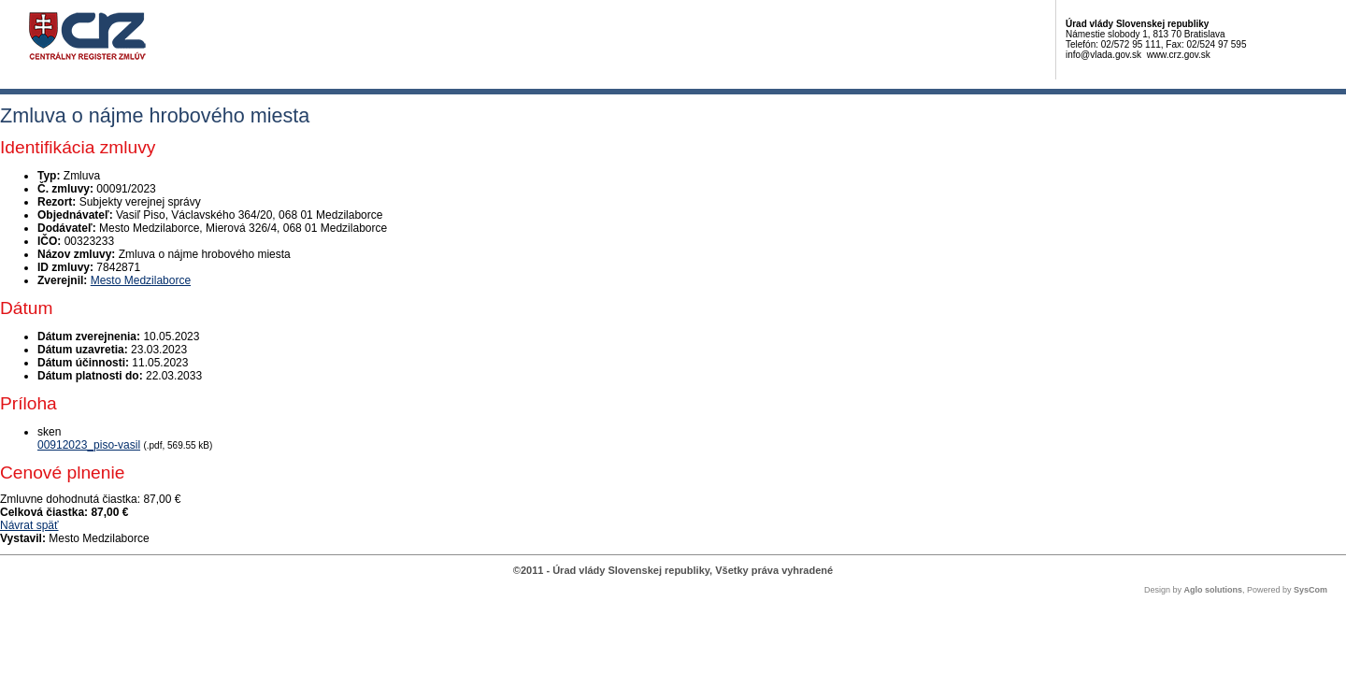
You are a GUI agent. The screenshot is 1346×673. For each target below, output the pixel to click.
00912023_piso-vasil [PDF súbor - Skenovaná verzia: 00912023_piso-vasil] (88, 444)
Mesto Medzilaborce (141, 280)
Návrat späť (29, 525)
